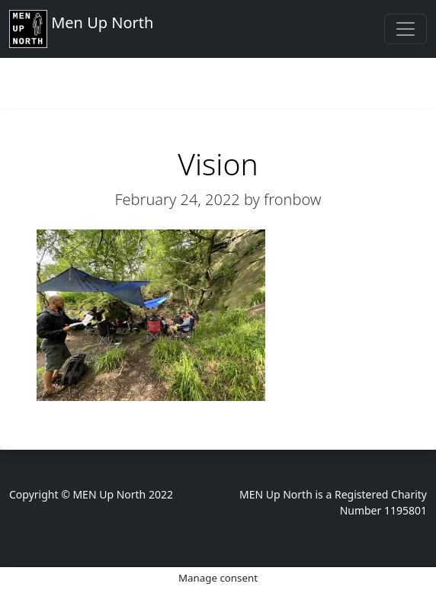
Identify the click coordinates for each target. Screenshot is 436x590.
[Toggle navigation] (405, 29)
